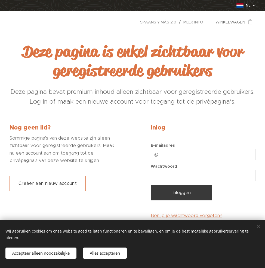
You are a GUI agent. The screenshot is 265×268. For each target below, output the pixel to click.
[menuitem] (160, 22)
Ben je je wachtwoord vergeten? (186, 215)
